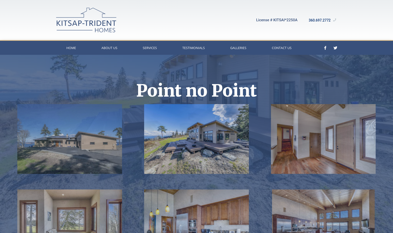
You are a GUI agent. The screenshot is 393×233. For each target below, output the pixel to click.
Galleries (238, 48)
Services (150, 48)
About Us (109, 48)
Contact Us (281, 48)
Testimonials (193, 48)
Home (71, 48)
